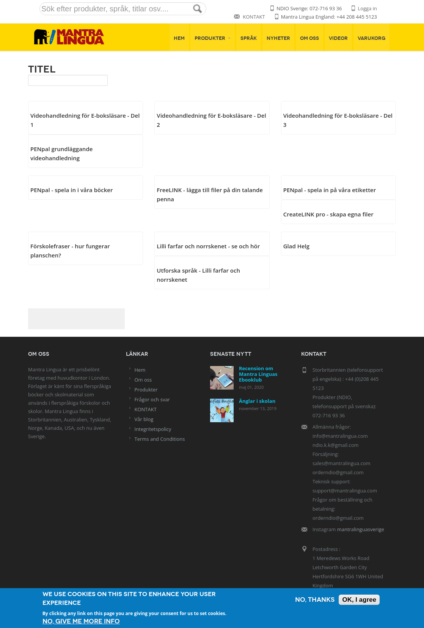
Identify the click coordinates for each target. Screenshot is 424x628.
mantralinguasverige (360, 529)
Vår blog (144, 419)
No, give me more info (81, 621)
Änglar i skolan (257, 401)
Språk (248, 38)
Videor (338, 38)
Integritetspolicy (153, 429)
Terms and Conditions (160, 438)
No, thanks (314, 599)
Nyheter (278, 38)
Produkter (213, 38)
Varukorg (371, 38)
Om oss (309, 38)
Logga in (367, 8)
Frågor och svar (152, 399)
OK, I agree (359, 599)
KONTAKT (254, 16)
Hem (179, 38)
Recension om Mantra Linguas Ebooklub (258, 374)
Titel (41, 69)
